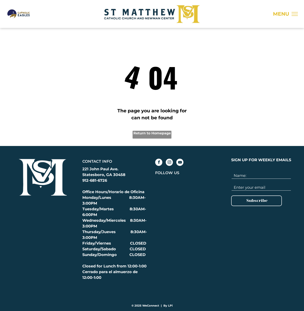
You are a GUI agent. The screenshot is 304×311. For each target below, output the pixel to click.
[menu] (294, 13)
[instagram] (169, 163)
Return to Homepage (152, 133)
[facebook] (158, 163)
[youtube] (179, 163)
